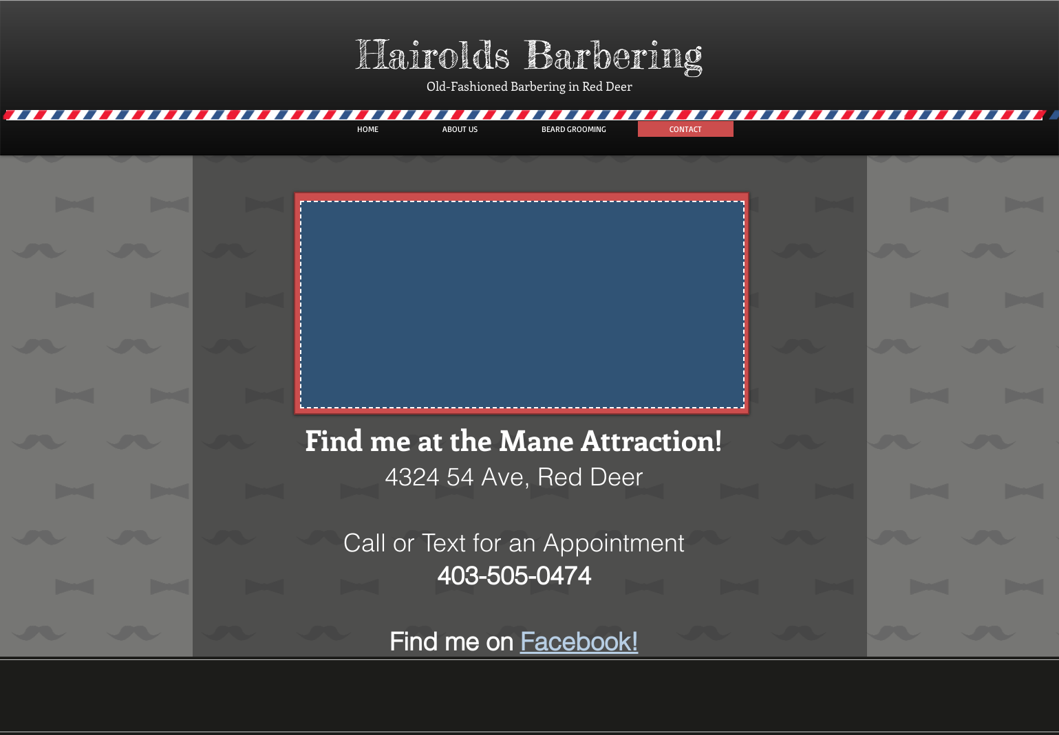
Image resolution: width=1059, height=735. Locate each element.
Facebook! (579, 641)
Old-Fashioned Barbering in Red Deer (529, 86)
